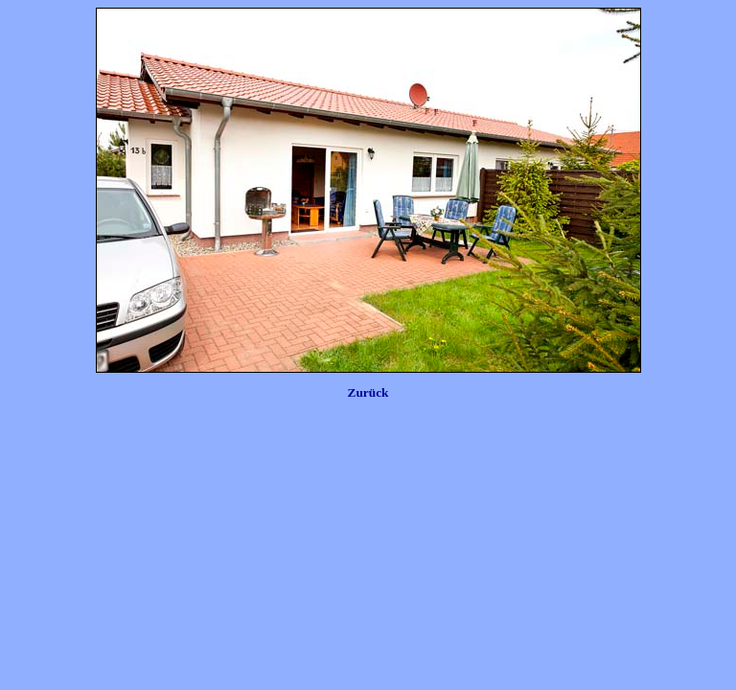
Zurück (368, 392)
